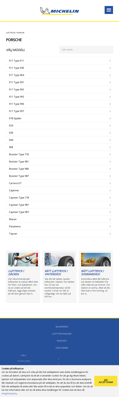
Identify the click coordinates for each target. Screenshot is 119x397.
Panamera (15, 226)
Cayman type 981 (19, 204)
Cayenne (14, 190)
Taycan (13, 233)
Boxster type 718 (19, 154)
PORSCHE (20, 33)
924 (11, 125)
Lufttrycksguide (61, 333)
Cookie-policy (23, 361)
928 (11, 132)
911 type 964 (16, 75)
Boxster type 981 (19, 161)
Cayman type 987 (19, 212)
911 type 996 (16, 104)
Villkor (24, 355)
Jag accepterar (106, 381)
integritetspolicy (9, 393)
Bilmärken (62, 326)
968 (11, 147)
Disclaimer (62, 347)
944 (11, 140)
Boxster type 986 (19, 168)
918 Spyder (15, 118)
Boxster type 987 (19, 176)
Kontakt (62, 340)
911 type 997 (16, 111)
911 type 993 (16, 96)
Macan (12, 219)
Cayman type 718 (19, 197)
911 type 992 (16, 89)
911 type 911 (16, 60)
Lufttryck (10, 33)
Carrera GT (15, 183)
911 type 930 (16, 68)
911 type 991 (16, 82)
